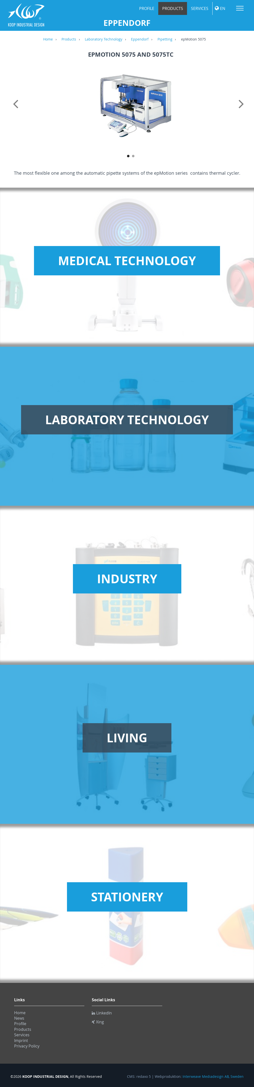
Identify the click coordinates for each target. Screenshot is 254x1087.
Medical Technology (127, 260)
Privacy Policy (26, 1046)
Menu (240, 8)
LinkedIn (102, 1013)
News (19, 1018)
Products (172, 8)
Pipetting (165, 39)
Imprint (21, 1040)
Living (127, 738)
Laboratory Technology (103, 39)
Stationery (127, 897)
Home (48, 39)
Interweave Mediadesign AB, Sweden (213, 1076)
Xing (98, 1022)
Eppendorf (140, 39)
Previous (16, 109)
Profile (146, 8)
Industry (127, 579)
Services (199, 8)
